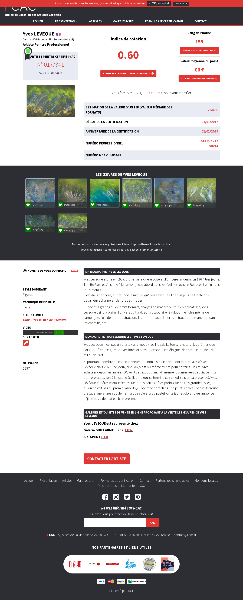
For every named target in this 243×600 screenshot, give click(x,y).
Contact (201, 21)
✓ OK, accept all (159, 3)
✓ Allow (59, 332)
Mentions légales (206, 480)
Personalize (181, 3)
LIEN (129, 430)
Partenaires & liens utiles (172, 480)
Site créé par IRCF (121, 591)
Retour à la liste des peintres (199, 50)
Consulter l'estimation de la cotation (128, 73)
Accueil (38, 21)
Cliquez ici (156, 93)
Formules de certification (164, 21)
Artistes (95, 21)
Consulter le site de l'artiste (45, 320)
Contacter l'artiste (106, 458)
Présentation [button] (65, 21)
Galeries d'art (123, 21)
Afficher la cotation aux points (199, 78)
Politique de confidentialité (116, 485)
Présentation (48, 480)
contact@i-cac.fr (185, 535)
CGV (142, 485)
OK (152, 522)
